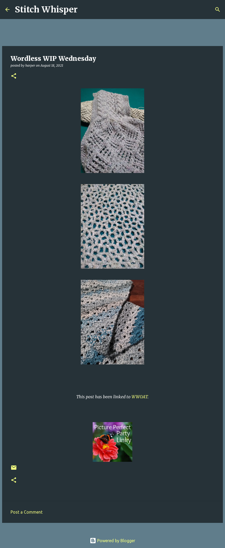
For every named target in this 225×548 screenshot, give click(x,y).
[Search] (85, 9)
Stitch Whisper (46, 9)
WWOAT (140, 396)
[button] (14, 76)
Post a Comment (27, 512)
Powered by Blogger (112, 540)
